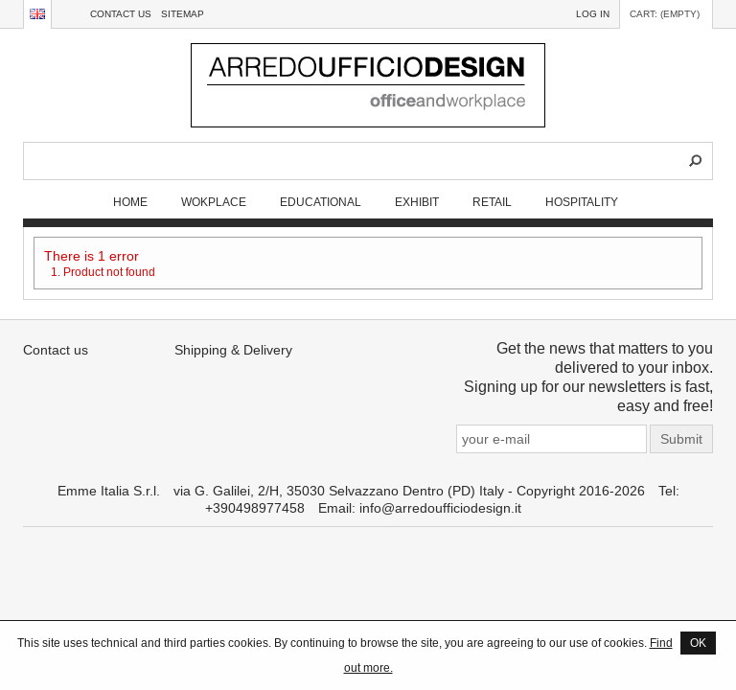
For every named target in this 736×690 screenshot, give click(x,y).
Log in (593, 14)
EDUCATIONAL (320, 202)
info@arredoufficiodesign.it (440, 508)
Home (130, 202)
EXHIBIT (417, 202)
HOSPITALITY (581, 202)
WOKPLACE (213, 202)
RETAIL (492, 202)
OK (698, 642)
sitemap (182, 14)
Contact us (120, 14)
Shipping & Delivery (233, 349)
